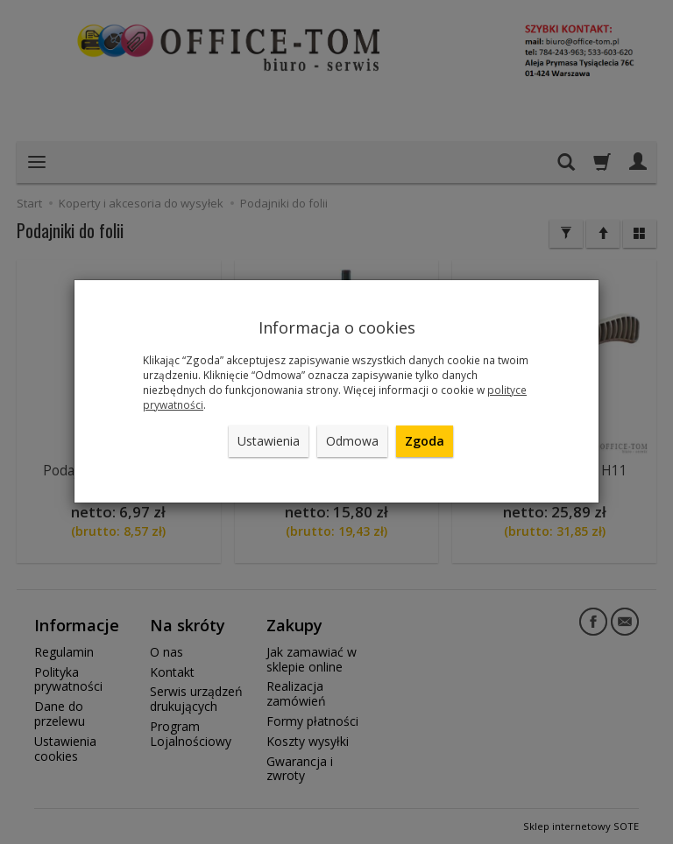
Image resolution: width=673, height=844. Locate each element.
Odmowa (352, 441)
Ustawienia (268, 441)
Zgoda (424, 441)
